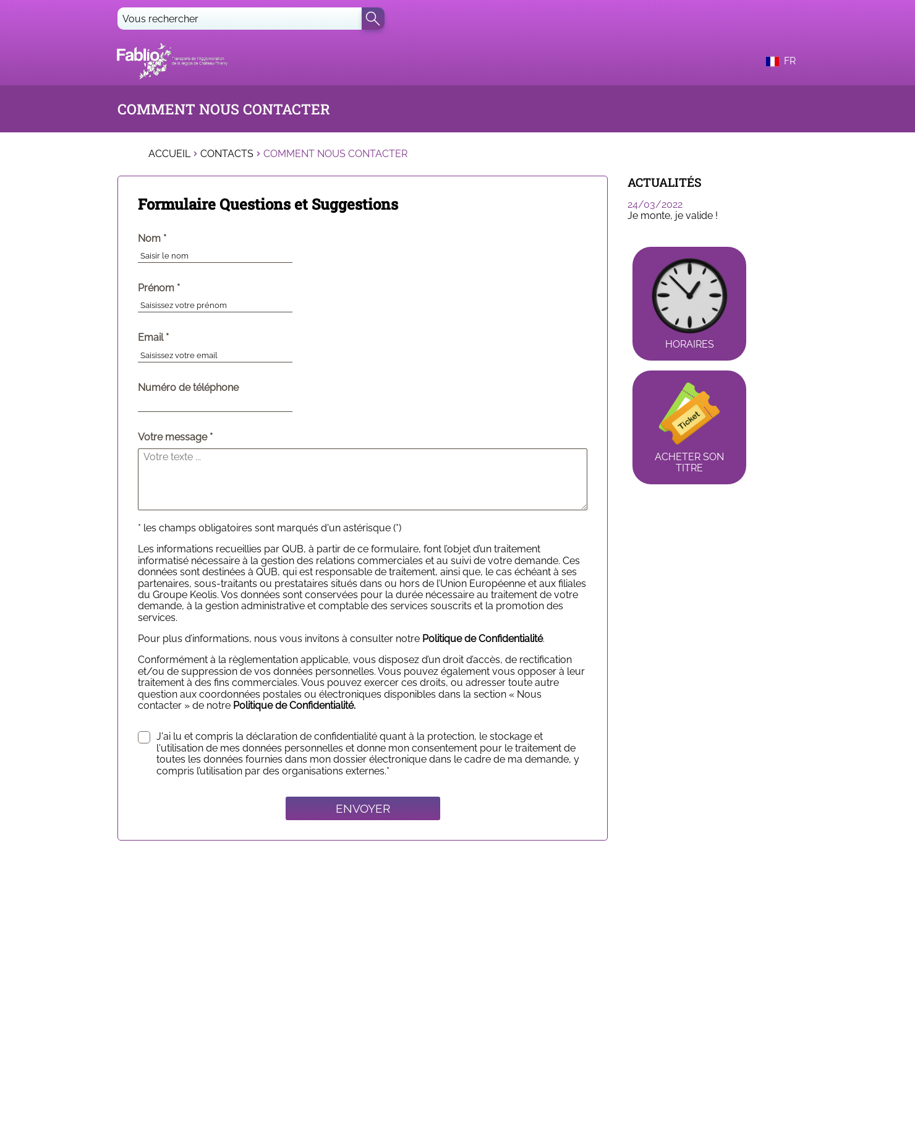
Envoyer (363, 808)
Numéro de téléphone (188, 387)
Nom (177, 238)
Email (178, 337)
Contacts (226, 154)
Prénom (184, 288)
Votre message (172, 437)
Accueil (169, 154)
